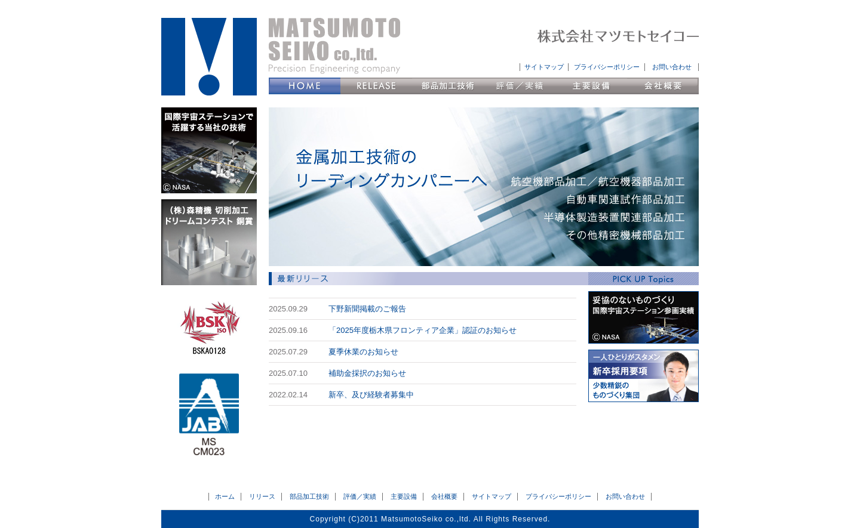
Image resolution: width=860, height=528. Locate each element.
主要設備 (591, 86)
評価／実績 (519, 86)
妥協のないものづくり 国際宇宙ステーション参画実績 (643, 317)
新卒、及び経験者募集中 (371, 394)
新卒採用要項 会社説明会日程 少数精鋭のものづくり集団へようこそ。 (643, 376)
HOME (304, 86)
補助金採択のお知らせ (367, 373)
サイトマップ (544, 66)
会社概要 (663, 86)
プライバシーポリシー (607, 66)
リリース (376, 86)
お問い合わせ (672, 66)
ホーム (225, 496)
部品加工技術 (448, 86)
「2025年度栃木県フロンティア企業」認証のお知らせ (422, 330)
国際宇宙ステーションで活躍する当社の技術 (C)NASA (209, 150)
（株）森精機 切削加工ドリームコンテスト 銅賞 (209, 242)
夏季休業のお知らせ (363, 351)
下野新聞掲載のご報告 (367, 308)
